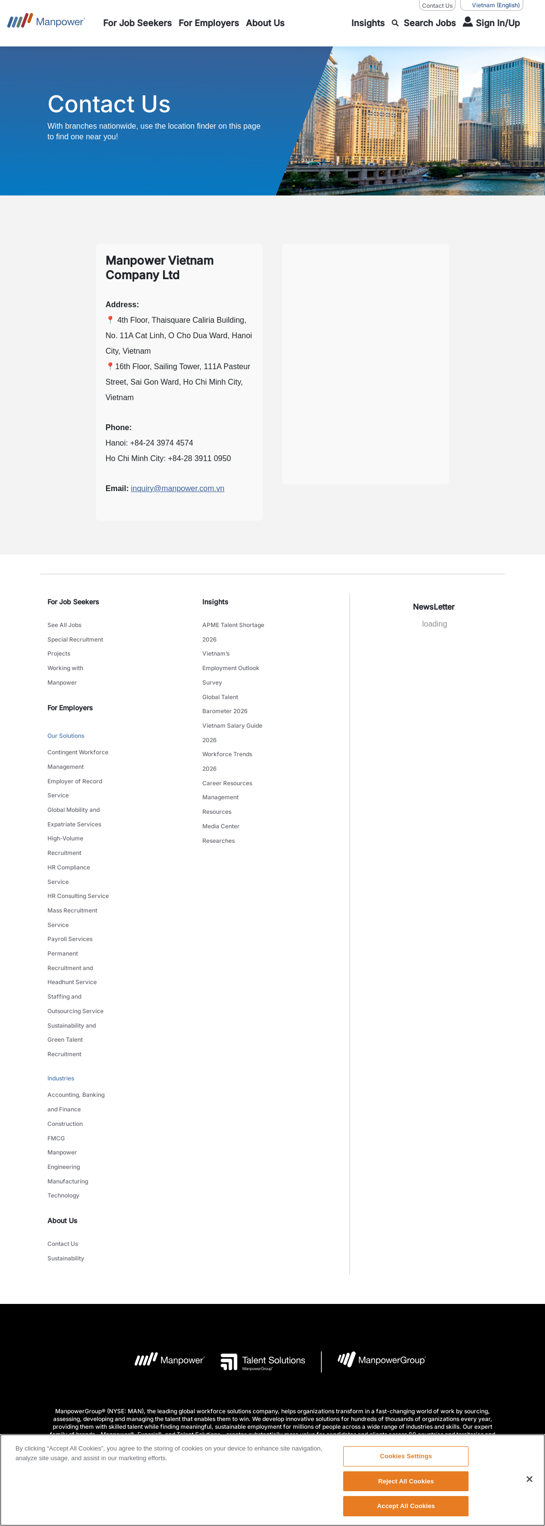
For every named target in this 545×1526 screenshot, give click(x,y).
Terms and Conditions (200, 1387)
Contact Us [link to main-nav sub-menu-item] (62, 1158)
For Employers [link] (70, 696)
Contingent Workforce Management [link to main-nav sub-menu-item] (77, 743)
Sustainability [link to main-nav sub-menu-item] (65, 1170)
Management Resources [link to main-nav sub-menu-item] (220, 775)
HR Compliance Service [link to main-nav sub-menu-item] (68, 840)
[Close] (529, 1479)
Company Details (135, 1387)
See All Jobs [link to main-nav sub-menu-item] (64, 624)
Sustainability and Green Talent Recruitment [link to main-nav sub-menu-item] (71, 979)
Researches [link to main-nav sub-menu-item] (218, 805)
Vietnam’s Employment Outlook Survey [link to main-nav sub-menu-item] (230, 660)
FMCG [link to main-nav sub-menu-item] (56, 1064)
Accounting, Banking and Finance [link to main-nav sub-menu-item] (76, 1034)
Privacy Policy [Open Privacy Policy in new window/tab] (262, 1387)
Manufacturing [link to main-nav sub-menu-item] (67, 1100)
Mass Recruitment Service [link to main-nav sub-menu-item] (72, 876)
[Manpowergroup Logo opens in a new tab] (374, 1273)
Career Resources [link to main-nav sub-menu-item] (227, 757)
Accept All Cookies (406, 1506)
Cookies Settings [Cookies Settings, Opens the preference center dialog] (406, 1456)
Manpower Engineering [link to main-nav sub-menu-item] (63, 1082)
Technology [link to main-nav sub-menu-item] (63, 1112)
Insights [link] (215, 602)
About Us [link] (62, 1136)
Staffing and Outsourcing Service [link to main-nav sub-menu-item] (75, 949)
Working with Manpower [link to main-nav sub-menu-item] (65, 666)
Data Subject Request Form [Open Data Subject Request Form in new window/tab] (395, 1387)
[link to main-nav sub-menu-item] (137, 23)
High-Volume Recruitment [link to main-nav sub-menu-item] (65, 816)
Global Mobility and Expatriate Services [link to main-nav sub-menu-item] (74, 792)
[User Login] (491, 23)
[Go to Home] (46, 23)
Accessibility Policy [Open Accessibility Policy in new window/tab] (320, 1387)
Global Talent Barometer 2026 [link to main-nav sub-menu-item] (225, 690)
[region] (272, 1480)
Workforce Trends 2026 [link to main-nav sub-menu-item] (227, 738)
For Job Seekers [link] (73, 602)
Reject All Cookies (406, 1481)
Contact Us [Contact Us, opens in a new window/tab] (437, 5)
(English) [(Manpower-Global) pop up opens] (492, 5)
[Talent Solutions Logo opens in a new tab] (255, 1273)
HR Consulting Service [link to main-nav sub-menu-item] (78, 858)
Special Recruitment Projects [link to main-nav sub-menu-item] (75, 642)
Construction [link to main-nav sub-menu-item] (65, 1052)
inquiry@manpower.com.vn (177, 488)
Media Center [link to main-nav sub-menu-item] (221, 793)
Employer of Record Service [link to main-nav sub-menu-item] (74, 768)
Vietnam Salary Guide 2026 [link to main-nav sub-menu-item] (232, 714)
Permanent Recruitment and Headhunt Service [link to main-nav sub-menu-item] (72, 919)
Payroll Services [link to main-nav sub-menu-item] (69, 894)
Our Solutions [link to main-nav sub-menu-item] (65, 723)
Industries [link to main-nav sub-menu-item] (60, 1013)
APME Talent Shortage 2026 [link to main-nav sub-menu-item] (233, 630)
